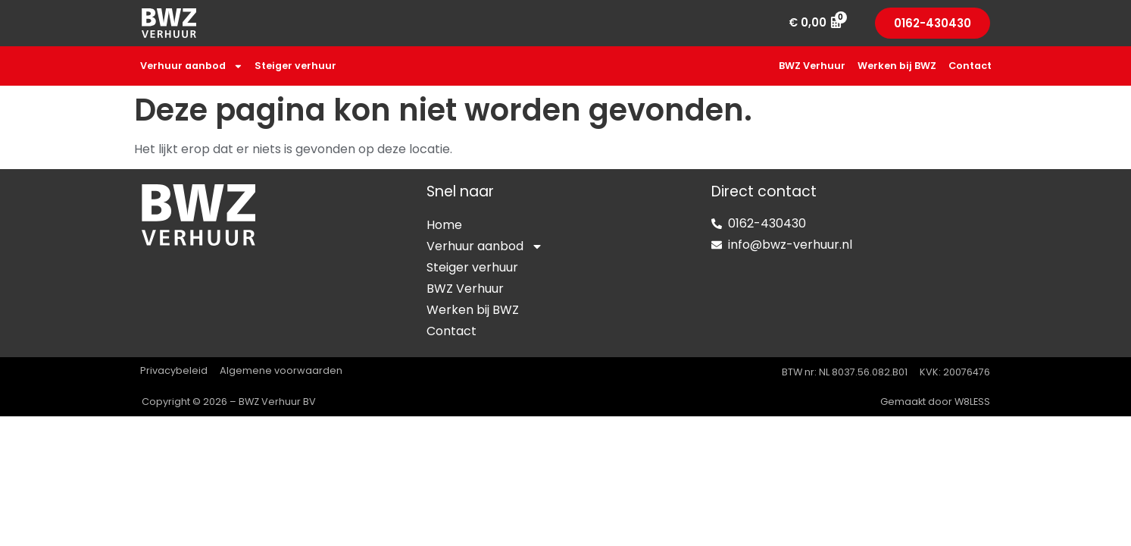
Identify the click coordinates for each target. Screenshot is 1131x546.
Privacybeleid (174, 370)
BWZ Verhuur (812, 65)
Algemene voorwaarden (281, 370)
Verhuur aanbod (191, 66)
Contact (970, 65)
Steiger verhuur (295, 65)
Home (444, 225)
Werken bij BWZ (897, 65)
